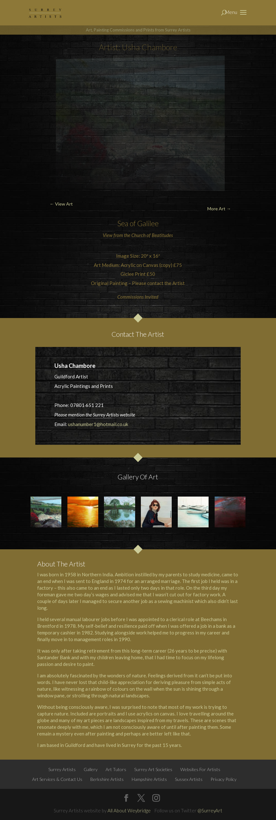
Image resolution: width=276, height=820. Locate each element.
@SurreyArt (209, 810)
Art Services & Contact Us (57, 779)
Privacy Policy (223, 779)
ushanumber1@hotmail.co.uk (98, 424)
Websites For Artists (200, 769)
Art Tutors (116, 769)
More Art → (219, 208)
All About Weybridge (129, 810)
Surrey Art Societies (153, 769)
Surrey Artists (62, 769)
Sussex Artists (189, 779)
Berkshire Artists (107, 779)
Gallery (91, 769)
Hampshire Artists (149, 779)
